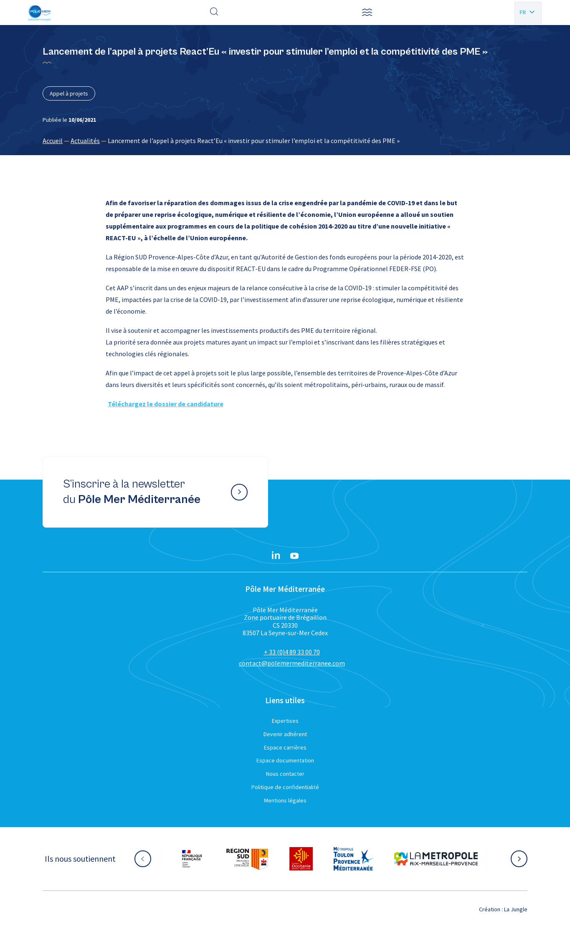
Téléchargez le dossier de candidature (165, 404)
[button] (367, 12)
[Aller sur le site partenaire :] (192, 858)
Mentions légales (285, 800)
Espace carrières (285, 747)
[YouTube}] (294, 556)
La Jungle (515, 909)
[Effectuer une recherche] (214, 12)
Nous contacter (285, 773)
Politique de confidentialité (285, 787)
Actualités (85, 140)
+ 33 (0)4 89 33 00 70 (292, 652)
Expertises (285, 720)
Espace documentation (285, 760)
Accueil (53, 140)
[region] (285, 140)
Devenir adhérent (285, 734)
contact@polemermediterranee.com (292, 663)
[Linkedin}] (276, 556)
